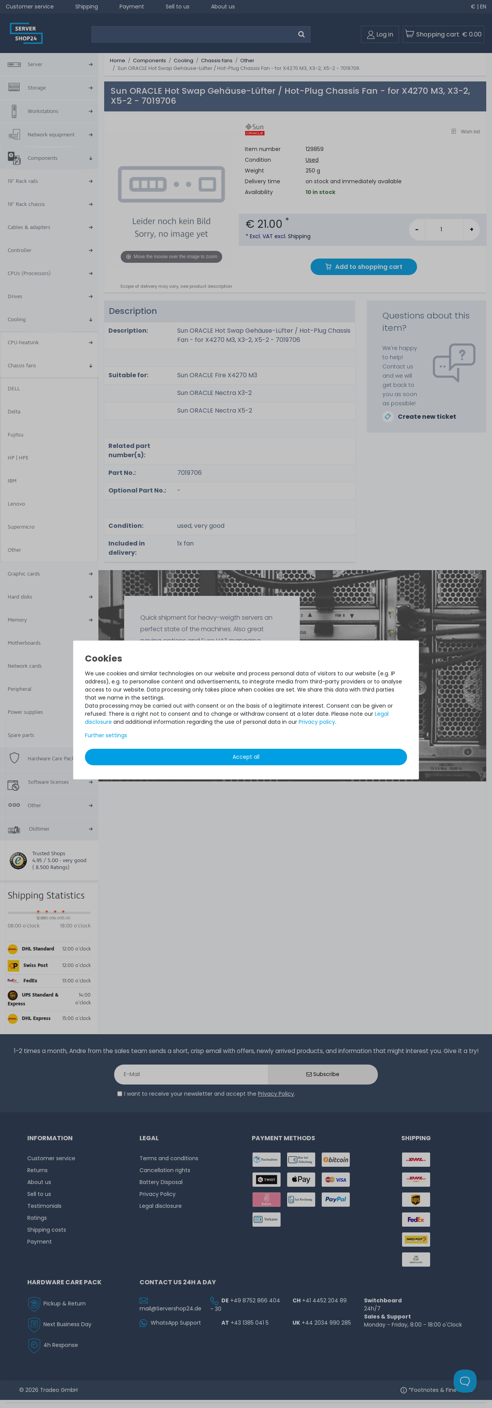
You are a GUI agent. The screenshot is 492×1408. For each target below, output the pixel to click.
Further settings (106, 735)
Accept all (246, 757)
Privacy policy (317, 722)
